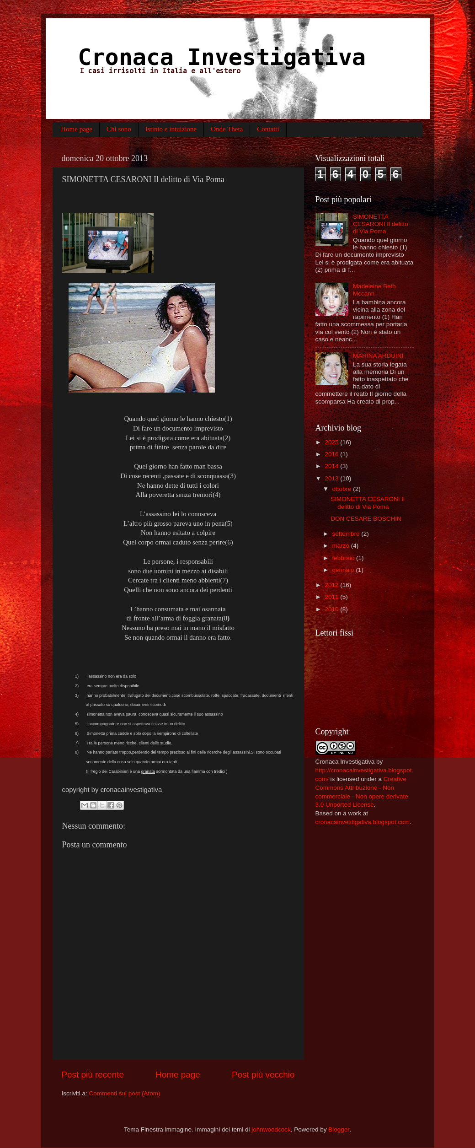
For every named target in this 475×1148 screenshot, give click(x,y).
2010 (332, 609)
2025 (332, 442)
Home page (76, 129)
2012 (332, 585)
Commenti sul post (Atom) (124, 1093)
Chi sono (119, 129)
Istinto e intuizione (171, 129)
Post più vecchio (263, 1074)
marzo (341, 545)
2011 (332, 596)
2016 (332, 454)
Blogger (338, 1129)
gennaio (344, 569)
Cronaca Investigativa (345, 761)
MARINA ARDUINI (378, 355)
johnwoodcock (271, 1129)
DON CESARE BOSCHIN (366, 518)
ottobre (342, 488)
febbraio (344, 558)
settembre (347, 533)
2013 (332, 478)
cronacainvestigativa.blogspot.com (362, 822)
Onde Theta (227, 129)
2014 (332, 466)
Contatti (268, 129)
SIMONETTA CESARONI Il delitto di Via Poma (380, 224)
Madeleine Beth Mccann (374, 290)
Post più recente (93, 1074)
